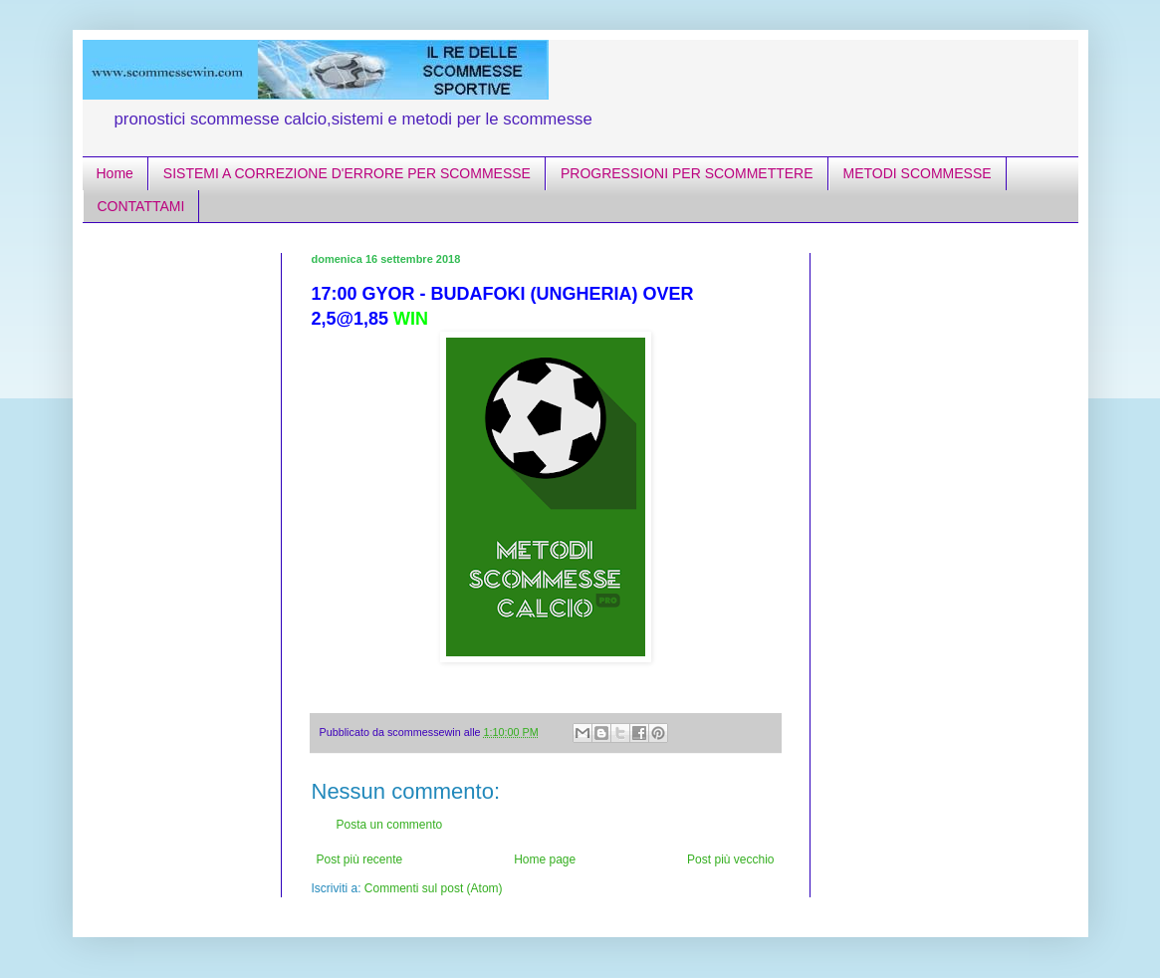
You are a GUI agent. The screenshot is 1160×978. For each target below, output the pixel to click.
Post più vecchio (730, 859)
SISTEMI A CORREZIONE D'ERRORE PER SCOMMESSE (347, 173)
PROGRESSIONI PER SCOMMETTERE (687, 173)
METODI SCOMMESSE (917, 173)
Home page (545, 859)
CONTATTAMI (141, 206)
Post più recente (360, 859)
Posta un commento (390, 825)
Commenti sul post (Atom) (433, 888)
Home (115, 173)
